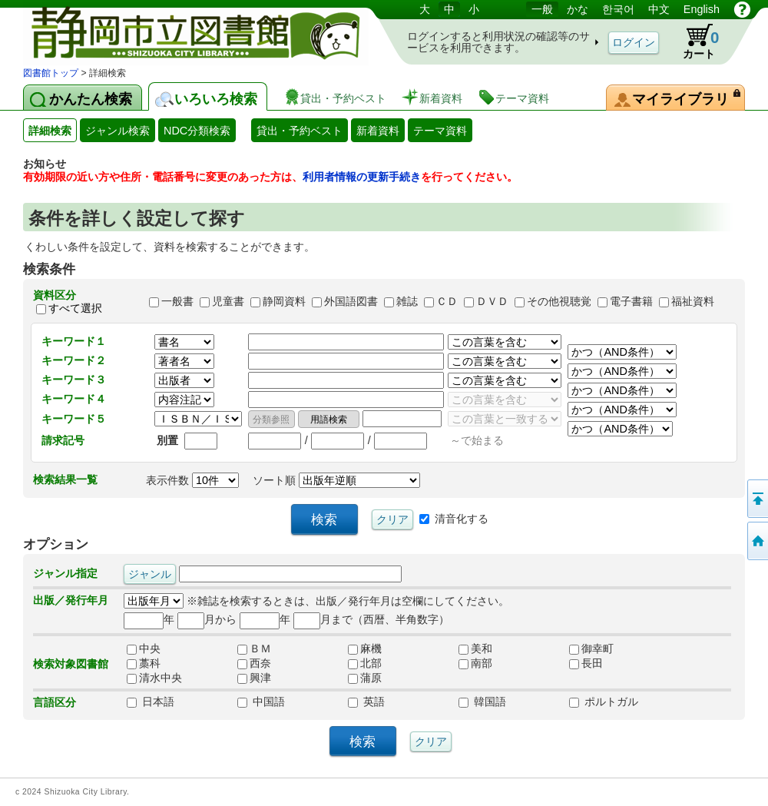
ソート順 (336, 480)
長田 (586, 663)
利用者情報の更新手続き (362, 177)
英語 (366, 701)
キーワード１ (73, 341)
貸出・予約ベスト (300, 130)
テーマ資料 (440, 130)
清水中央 (154, 678)
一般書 (177, 302)
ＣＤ (447, 302)
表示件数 (192, 480)
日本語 (150, 701)
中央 (144, 648)
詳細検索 (49, 130)
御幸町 (591, 648)
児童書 (228, 302)
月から (207, 619)
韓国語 (482, 701)
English (702, 9)
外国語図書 (351, 302)
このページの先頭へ (756, 498)
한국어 (618, 9)
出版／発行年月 (70, 600)
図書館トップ (50, 73)
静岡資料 (284, 302)
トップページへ (756, 541)
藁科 (144, 663)
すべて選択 (75, 308)
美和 (475, 648)
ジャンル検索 (117, 130)
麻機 (365, 648)
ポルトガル (603, 701)
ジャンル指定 (65, 573)
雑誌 (407, 302)
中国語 (261, 701)
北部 (365, 663)
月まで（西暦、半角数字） (371, 619)
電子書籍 (631, 302)
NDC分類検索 (197, 130)
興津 (254, 678)
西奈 (254, 663)
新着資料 (377, 130)
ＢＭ (254, 648)
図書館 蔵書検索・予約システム (184, 32)
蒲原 (365, 678)
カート (693, 41)
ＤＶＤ (492, 302)
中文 (659, 9)
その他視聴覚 (559, 302)
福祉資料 (692, 302)
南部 (475, 663)
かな (577, 9)
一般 (542, 9)
